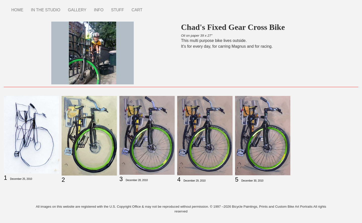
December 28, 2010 (137, 180)
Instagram (150, 7)
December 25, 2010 (21, 179)
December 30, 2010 (252, 180)
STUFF (117, 10)
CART (136, 10)
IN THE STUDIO (45, 10)
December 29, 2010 (195, 180)
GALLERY (77, 10)
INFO (99, 10)
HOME (17, 10)
